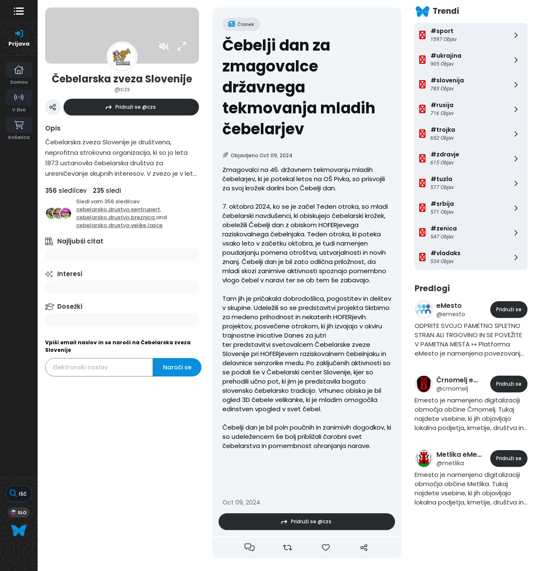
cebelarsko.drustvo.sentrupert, (118, 209)
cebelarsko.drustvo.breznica (116, 217)
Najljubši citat (80, 241)
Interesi (69, 273)
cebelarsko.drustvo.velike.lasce (119, 225)
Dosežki (69, 306)
